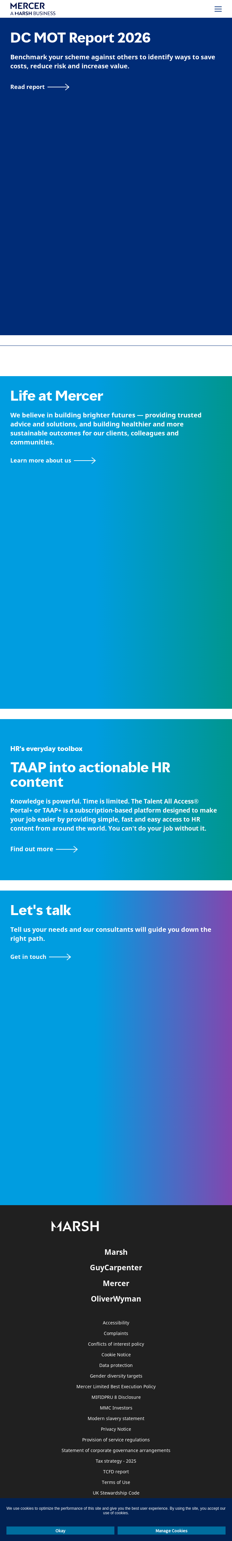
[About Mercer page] (53, 460)
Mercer (116, 1283)
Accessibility (116, 1323)
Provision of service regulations (116, 1440)
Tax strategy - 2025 (116, 1461)
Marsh (116, 1252)
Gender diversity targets (116, 1376)
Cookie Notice (116, 1354)
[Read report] (39, 87)
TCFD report (116, 1471)
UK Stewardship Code (116, 1493)
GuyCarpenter (116, 1267)
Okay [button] (60, 1531)
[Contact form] (40, 957)
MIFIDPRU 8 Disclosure (116, 1397)
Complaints (116, 1333)
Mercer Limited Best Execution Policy (116, 1386)
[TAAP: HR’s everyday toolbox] (116, 849)
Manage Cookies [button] (172, 1531)
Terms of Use (116, 1482)
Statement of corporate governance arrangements (116, 1450)
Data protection (116, 1365)
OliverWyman (116, 1298)
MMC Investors (116, 1408)
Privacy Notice (116, 1429)
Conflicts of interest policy (116, 1344)
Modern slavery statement (116, 1418)
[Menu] (218, 9)
